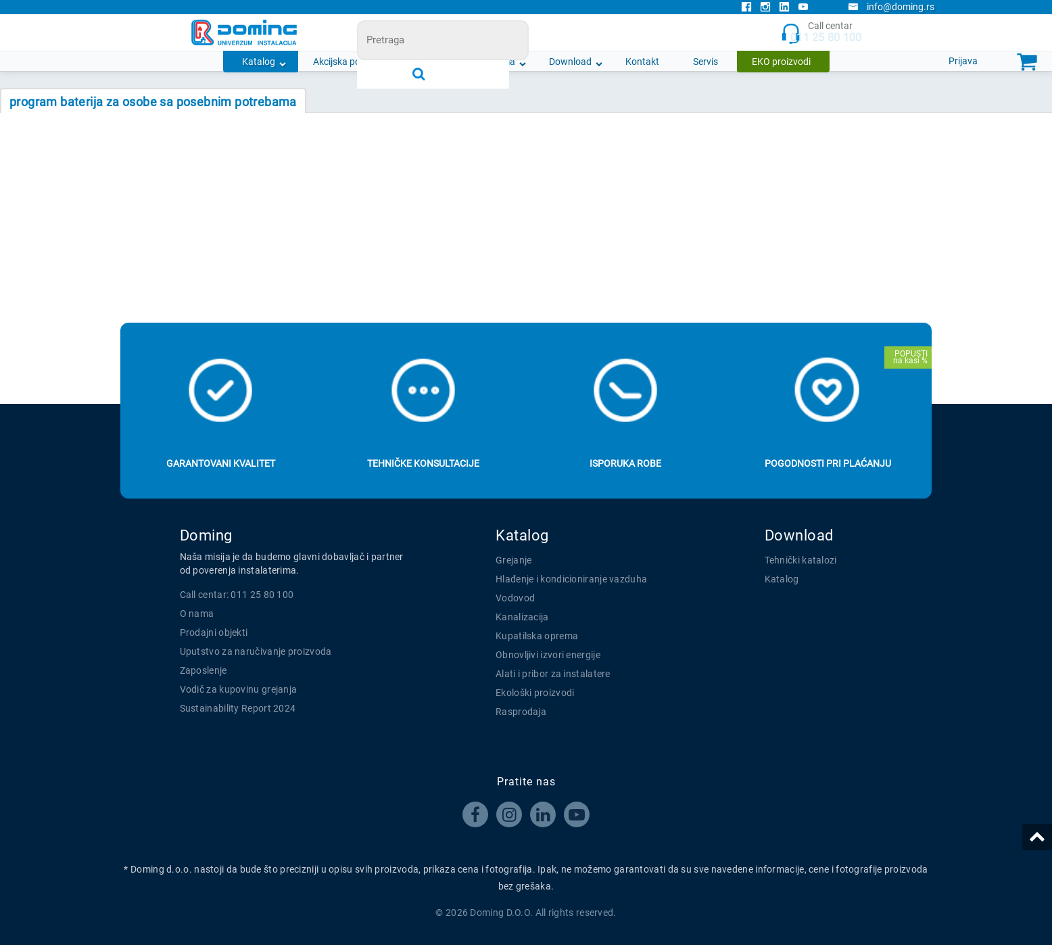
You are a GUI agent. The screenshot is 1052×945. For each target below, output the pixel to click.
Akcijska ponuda (347, 61)
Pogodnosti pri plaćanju (828, 463)
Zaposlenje (203, 670)
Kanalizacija (522, 617)
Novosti (432, 61)
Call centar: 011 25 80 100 (237, 594)
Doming (206, 535)
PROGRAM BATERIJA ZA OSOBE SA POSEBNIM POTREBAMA (153, 102)
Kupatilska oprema (537, 635)
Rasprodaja (521, 711)
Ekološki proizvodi (535, 692)
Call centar (821, 32)
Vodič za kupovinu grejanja (238, 689)
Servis (705, 61)
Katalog (258, 61)
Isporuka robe (625, 463)
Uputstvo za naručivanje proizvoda (256, 651)
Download (570, 61)
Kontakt (642, 61)
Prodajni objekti (214, 632)
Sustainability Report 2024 (238, 708)
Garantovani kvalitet (220, 463)
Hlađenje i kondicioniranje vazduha (571, 579)
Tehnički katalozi (801, 560)
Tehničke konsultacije (423, 463)
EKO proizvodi (781, 61)
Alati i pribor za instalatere (553, 673)
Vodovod (515, 598)
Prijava (963, 60)
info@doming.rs (891, 6)
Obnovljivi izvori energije (548, 654)
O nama (498, 61)
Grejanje (513, 560)
